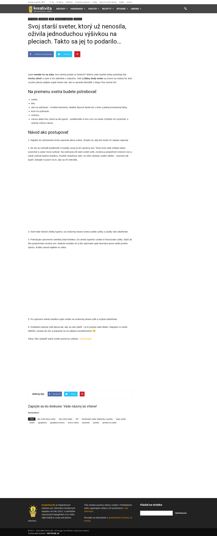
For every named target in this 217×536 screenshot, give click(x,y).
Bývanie (122, 8)
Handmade (78, 8)
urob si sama (73, 422)
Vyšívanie (77, 19)
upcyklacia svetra (57, 422)
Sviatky (93, 8)
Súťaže (121, 2)
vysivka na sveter (109, 422)
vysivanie (86, 422)
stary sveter (121, 419)
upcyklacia (42, 422)
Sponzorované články (108, 2)
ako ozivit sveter (65, 419)
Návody (62, 8)
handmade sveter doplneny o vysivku (97, 419)
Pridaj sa (60, 2)
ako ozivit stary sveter (46, 419)
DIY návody (33, 19)
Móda (51, 19)
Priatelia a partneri (82, 2)
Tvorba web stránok (36, 533)
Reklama (69, 2)
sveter (32, 422)
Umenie (136, 8)
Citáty (95, 2)
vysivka (96, 422)
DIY (77, 419)
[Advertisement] (80, 64)
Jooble (129, 2)
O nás (52, 2)
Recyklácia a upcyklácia (64, 19)
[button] (185, 8)
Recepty (108, 8)
